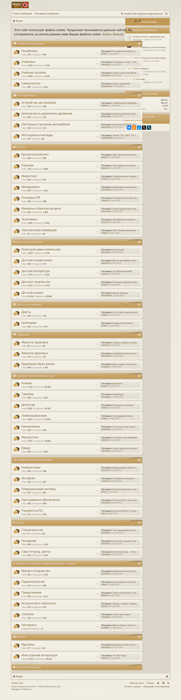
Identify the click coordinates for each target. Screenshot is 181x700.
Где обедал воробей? (103, 276)
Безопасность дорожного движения (46, 118)
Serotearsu (87, 651)
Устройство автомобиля (38, 107)
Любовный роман (34, 420)
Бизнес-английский (102, 88)
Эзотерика (28, 629)
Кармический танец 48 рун (106, 576)
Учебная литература (31, 47)
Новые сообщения (143, 30)
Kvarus (86, 278)
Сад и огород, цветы (35, 556)
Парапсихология (32, 586)
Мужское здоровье (34, 346)
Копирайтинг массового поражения (109, 202)
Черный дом (99, 398)
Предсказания (31, 597)
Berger (85, 390)
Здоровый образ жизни (37, 368)
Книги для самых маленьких (41, 254)
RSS (78, 56)
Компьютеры (30, 472)
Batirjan (86, 110)
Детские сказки (32, 297)
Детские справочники (36, 265)
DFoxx (85, 496)
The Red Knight (100, 660)
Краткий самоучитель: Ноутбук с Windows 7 (113, 493)
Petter (85, 58)
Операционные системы (38, 493)
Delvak (86, 610)
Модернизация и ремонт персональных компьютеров (118, 472)
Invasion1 (87, 485)
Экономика (29, 223)
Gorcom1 (87, 474)
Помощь (150, 687)
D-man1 (86, 183)
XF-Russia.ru (26, 694)
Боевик (26, 387)
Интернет (28, 482)
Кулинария (28, 327)
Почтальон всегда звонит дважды (109, 431)
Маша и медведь (101, 297)
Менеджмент (30, 191)
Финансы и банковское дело (41, 213)
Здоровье (23, 339)
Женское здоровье (34, 357)
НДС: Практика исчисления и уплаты (110, 159)
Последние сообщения (46, 13)
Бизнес (21, 151)
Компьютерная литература (34, 464)
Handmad (87, 507)
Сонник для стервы (102, 619)
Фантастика (29, 441)
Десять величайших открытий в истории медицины (117, 265)
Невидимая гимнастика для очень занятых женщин (117, 358)
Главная (158, 687)
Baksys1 (86, 172)
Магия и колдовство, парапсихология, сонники (46, 567)
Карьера (27, 169)
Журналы (27, 649)
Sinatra (86, 237)
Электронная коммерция (39, 234)
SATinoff (86, 444)
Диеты (26, 316)
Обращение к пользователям (156, 691)
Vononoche (87, 215)
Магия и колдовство (35, 575)
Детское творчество (35, 286)
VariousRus (88, 194)
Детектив (28, 409)
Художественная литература (35, 380)
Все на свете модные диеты (106, 317)
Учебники (28, 66)
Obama (86, 412)
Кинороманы (30, 431)
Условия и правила (132, 691)
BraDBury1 (87, 537)
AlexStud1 (87, 455)
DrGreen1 (87, 548)
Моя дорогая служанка (104, 409)
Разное (21, 641)
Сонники (27, 618)
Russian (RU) (17, 687)
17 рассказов (139, 79)
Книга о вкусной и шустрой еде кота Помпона (114, 453)
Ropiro (85, 330)
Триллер (27, 398)
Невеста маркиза (140, 69)
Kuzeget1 (87, 371)
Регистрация (147, 22)
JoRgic (86, 319)
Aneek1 (86, 161)
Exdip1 (86, 423)
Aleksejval (87, 559)
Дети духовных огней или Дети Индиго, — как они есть (118, 586)
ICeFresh (87, 349)
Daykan (86, 205)
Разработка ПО (32, 515)
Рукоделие (28, 545)
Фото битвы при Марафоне (106, 442)
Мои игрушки (99, 254)
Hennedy (86, 80)
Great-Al (86, 226)
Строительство (32, 534)
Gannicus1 (87, 257)
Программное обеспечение (40, 504)
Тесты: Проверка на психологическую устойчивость (156, 47)
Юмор (25, 452)
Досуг (20, 526)
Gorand (86, 289)
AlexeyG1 (87, 267)
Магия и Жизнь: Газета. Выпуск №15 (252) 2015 (115, 630)
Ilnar (84, 518)
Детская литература (29, 246)
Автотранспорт (27, 99)
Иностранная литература (39, 659)
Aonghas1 (87, 621)
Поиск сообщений (22, 13)
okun (166, 109)
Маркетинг (29, 180)
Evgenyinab (88, 90)
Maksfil (86, 600)
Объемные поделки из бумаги (107, 286)
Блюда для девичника (104, 327)
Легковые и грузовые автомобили (45, 128)
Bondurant (87, 578)
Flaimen (86, 662)
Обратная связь (136, 687)
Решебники (29, 55)
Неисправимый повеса (104, 420)
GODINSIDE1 (89, 142)
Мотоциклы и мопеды (37, 139)
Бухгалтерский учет (35, 159)
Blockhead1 (88, 360)
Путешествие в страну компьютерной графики (115, 504)
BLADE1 (86, 632)
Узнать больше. (36, 38)
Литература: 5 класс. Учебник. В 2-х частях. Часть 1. (117, 66)
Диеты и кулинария (28, 309)
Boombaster (88, 300)
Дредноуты (99, 388)
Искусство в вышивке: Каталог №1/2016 (112, 545)
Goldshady (87, 433)
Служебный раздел (28, 671)
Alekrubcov (87, 131)
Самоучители (30, 87)
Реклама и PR (30, 202)
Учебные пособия (33, 77)
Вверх (163, 687)
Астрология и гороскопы (38, 608)
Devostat (86, 69)
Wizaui (85, 589)
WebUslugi (87, 120)
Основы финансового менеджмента (110, 213)
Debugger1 (87, 401)
